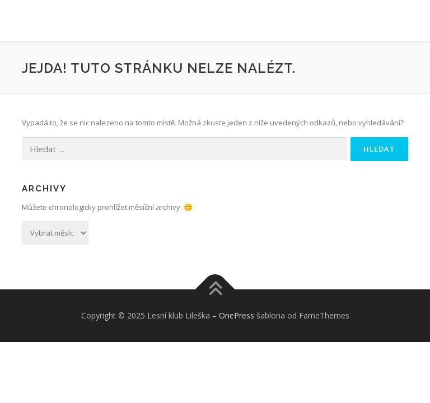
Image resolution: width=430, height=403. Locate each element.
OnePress (236, 315)
